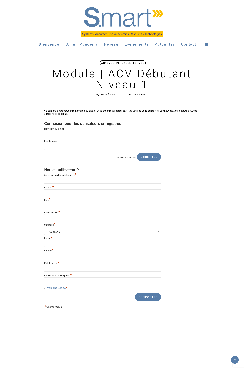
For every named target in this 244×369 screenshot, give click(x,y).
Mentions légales (56, 288)
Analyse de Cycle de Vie (122, 62)
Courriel (48, 250)
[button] (206, 44)
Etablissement (52, 212)
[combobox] (102, 232)
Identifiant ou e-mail (54, 129)
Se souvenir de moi (126, 157)
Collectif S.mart (108, 94)
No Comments (137, 94)
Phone (48, 238)
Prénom (49, 187)
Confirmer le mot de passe (58, 275)
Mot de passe (50, 141)
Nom (47, 200)
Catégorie (49, 225)
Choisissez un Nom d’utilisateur (60, 175)
